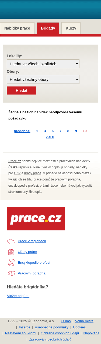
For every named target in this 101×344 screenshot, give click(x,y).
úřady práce (32, 173)
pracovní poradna (67, 179)
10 (84, 131)
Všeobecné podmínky (51, 327)
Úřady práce (27, 252)
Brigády (48, 28)
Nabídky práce (17, 28)
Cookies (79, 327)
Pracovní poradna (32, 273)
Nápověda (91, 333)
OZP (17, 173)
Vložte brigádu (18, 296)
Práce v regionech (32, 241)
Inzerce (24, 327)
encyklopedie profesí (23, 185)
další (50, 137)
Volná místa (84, 321)
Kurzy (71, 28)
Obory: (13, 71)
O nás (66, 321)
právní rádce (49, 185)
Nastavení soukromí (20, 333)
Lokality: (14, 56)
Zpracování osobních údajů (50, 339)
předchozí (22, 131)
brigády (69, 167)
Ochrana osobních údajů (60, 333)
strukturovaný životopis (24, 192)
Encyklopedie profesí (34, 262)
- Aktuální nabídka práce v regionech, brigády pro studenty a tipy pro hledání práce (37, 12)
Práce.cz (14, 161)
